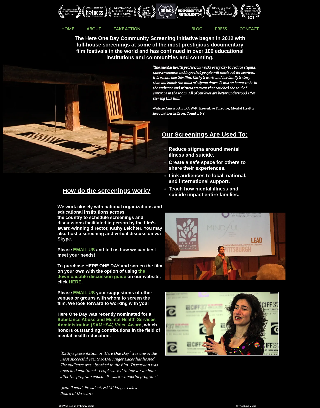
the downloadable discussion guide (101, 274)
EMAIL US (84, 292)
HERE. (76, 281)
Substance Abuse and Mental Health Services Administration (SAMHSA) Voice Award (106, 322)
